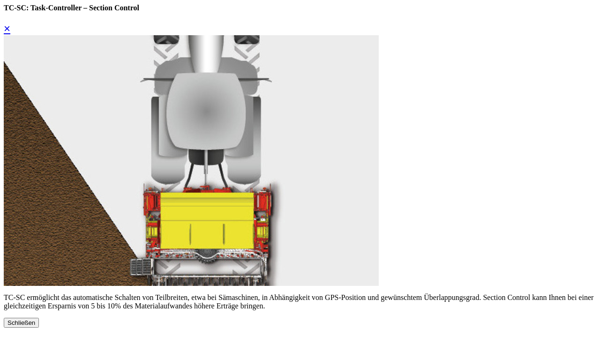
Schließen (21, 322)
